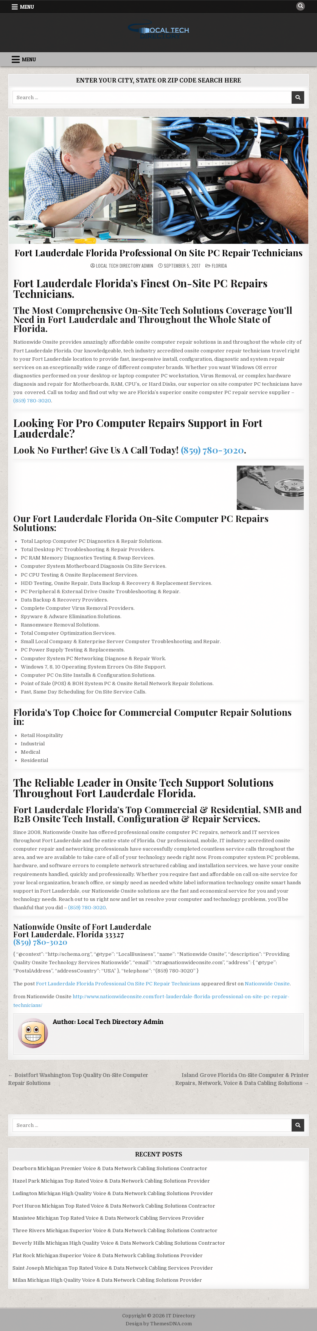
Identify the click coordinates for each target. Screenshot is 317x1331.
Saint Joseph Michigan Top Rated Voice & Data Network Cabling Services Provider (112, 1268)
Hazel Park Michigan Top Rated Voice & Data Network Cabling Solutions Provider (111, 1181)
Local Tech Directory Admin (124, 265)
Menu (27, 7)
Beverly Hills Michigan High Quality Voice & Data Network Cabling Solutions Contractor (118, 1243)
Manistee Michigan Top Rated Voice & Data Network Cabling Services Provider (108, 1218)
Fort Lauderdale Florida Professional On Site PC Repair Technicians (158, 252)
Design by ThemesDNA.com (159, 1323)
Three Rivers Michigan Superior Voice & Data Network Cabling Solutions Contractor (115, 1230)
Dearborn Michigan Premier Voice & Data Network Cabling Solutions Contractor (109, 1168)
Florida (219, 265)
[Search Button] (300, 6)
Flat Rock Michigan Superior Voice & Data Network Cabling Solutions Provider (107, 1255)
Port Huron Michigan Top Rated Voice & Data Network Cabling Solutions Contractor (113, 1206)
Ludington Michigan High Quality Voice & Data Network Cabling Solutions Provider (112, 1193)
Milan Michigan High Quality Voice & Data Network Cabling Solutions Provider (107, 1280)
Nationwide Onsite (267, 984)
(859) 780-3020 (32, 401)
